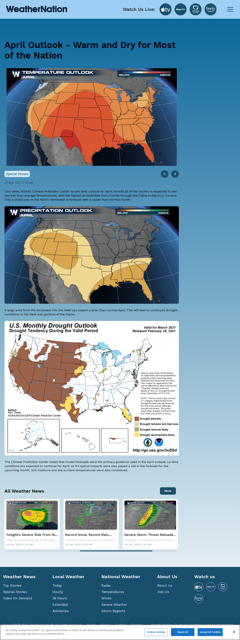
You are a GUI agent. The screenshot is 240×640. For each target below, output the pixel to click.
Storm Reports (113, 611)
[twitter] (164, 174)
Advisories (60, 611)
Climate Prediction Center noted (34, 462)
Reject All (182, 632)
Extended (60, 604)
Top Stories (12, 585)
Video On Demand (17, 598)
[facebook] (175, 174)
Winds (106, 598)
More (167, 491)
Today (57, 585)
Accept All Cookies (210, 632)
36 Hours (59, 598)
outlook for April (100, 191)
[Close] (234, 632)
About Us (164, 585)
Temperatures (112, 592)
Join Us (163, 592)
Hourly (57, 592)
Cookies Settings (156, 632)
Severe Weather (114, 604)
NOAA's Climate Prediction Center (45, 191)
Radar (106, 585)
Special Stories (15, 592)
